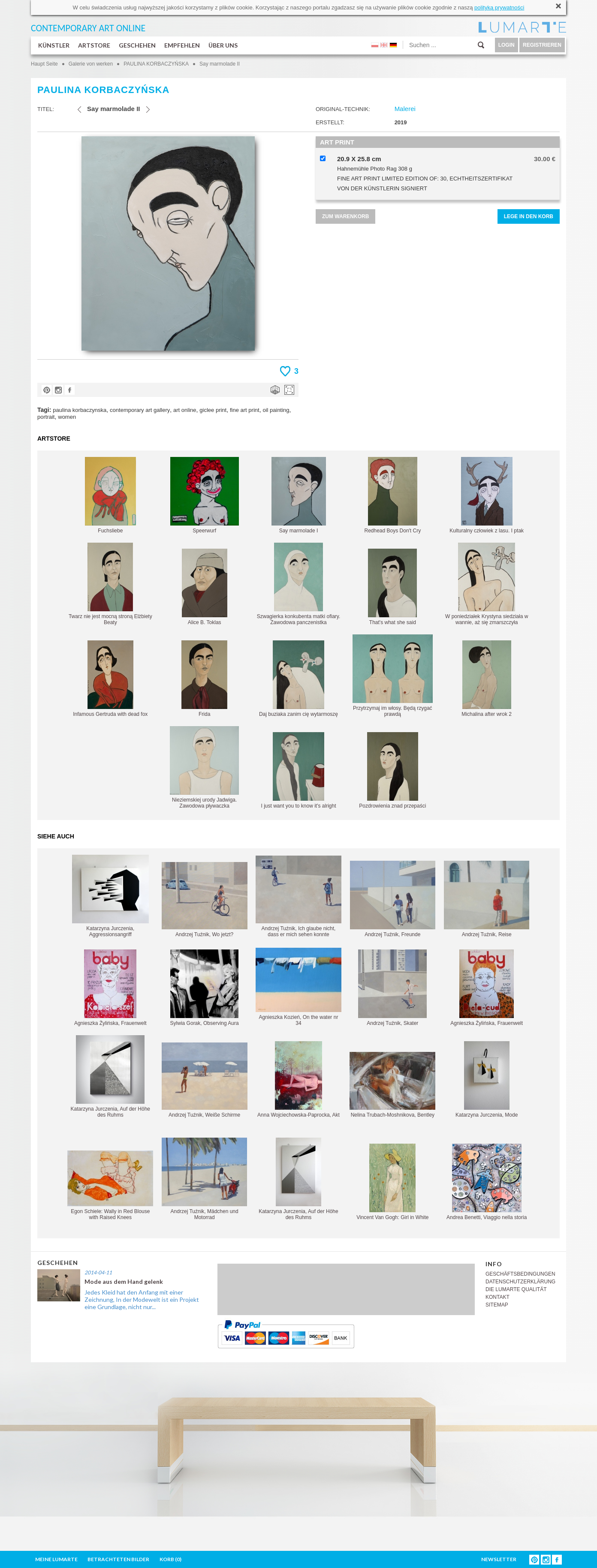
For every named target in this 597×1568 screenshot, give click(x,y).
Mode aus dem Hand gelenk (123, 1281)
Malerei (405, 108)
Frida (204, 678)
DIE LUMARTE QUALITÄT (515, 1289)
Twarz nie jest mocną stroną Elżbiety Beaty (110, 584)
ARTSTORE (94, 45)
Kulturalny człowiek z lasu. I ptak (486, 495)
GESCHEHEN (137, 45)
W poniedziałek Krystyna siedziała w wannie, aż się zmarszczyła (486, 584)
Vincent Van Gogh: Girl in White (392, 1182)
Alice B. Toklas (204, 587)
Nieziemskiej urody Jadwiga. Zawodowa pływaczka (204, 767)
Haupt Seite (44, 64)
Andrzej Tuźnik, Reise (486, 899)
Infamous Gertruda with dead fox (110, 678)
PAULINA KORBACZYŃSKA (156, 64)
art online (184, 410)
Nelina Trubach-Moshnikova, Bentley (392, 1085)
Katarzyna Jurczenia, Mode (486, 1079)
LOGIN (506, 45)
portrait (45, 417)
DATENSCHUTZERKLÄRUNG (520, 1282)
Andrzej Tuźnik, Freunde (392, 899)
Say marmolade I (298, 495)
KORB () (170, 1559)
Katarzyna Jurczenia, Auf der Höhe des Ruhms (110, 1076)
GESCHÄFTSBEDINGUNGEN (520, 1274)
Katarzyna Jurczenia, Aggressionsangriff (110, 896)
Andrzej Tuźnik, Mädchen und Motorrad (204, 1179)
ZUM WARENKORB (345, 216)
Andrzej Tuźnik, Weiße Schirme (204, 1080)
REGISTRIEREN (542, 45)
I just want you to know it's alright (298, 770)
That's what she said (392, 587)
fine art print (244, 410)
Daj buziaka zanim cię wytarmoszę (298, 678)
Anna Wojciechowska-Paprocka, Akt (298, 1079)
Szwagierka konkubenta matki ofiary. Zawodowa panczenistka (299, 584)
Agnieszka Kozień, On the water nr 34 (298, 987)
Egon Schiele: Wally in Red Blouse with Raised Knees (110, 1185)
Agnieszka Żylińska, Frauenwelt (110, 987)
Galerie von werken (91, 64)
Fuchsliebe (110, 495)
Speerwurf (204, 495)
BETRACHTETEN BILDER (118, 1559)
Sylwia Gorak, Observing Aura (204, 987)
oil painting (275, 410)
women (67, 417)
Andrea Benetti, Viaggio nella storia (486, 1182)
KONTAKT (497, 1297)
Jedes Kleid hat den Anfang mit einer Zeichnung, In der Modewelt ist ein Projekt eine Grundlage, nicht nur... (141, 1299)
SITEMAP (496, 1305)
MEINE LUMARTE (56, 1559)
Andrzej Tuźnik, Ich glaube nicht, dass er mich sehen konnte (298, 896)
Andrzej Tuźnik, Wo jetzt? (204, 899)
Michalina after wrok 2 (486, 678)
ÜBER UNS (223, 45)
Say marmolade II (219, 64)
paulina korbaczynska (79, 410)
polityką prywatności (499, 7)
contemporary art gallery (140, 410)
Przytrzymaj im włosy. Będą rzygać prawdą (393, 675)
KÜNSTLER (53, 45)
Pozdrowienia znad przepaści (392, 770)
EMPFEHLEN (182, 45)
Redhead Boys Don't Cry (392, 495)
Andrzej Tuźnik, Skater (392, 987)
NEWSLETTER (498, 1559)
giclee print (212, 410)
